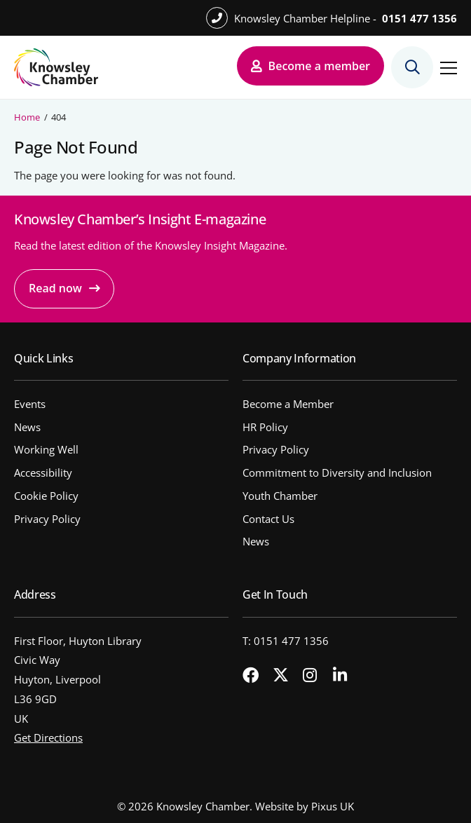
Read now (55, 288)
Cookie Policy (46, 496)
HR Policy (265, 427)
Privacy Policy (47, 519)
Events (30, 404)
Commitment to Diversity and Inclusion (337, 472)
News (27, 427)
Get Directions (48, 737)
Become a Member (288, 404)
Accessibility (43, 472)
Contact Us (268, 519)
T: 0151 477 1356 (286, 641)
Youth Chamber (280, 496)
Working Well (46, 449)
